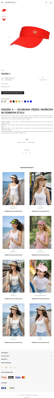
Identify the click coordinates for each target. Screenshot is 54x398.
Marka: (2, 79)
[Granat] (25, 101)
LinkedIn (15, 367)
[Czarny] (14, 101)
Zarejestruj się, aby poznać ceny (12, 93)
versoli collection (8, 79)
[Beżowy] (5, 101)
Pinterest (30, 153)
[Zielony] (19, 101)
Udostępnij (23, 153)
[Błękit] (28, 101)
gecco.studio (27, 397)
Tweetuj (26, 153)
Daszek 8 (40, 339)
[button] (46, 2)
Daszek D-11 (13, 251)
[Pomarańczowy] (16, 101)
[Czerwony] (11, 101)
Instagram (10, 367)
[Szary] (2, 101)
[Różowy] (22, 101)
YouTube (6, 367)
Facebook (2, 367)
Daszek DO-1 (40, 208)
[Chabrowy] (31, 101)
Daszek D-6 (13, 295)
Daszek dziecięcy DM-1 (40, 295)
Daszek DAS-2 (40, 251)
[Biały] (8, 101)
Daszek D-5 (13, 339)
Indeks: (2, 78)
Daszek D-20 (13, 208)
